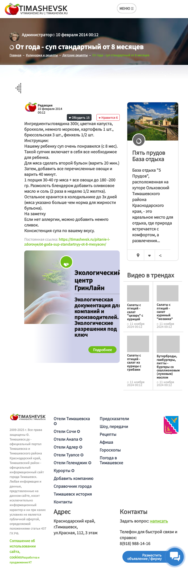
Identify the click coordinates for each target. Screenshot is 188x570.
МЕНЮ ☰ (126, 8)
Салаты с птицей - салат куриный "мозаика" (165, 311)
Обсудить (79, 117)
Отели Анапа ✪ (68, 439)
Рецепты (108, 434)
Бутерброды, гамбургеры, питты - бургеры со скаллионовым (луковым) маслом (168, 366)
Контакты (63, 501)
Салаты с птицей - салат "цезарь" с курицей (135, 312)
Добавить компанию (73, 478)
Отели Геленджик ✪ (72, 462)
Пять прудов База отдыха (148, 155)
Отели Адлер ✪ (68, 446)
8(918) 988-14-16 (135, 543)
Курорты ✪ (64, 470)
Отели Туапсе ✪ (68, 454)
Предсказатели (114, 418)
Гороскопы (110, 449)
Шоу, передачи (114, 426)
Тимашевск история (73, 493)
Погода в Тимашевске (111, 460)
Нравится (108, 117)
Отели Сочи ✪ (67, 431)
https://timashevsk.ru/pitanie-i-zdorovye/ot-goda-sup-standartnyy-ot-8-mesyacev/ (67, 242)
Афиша (106, 441)
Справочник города (73, 486)
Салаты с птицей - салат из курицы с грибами (134, 362)
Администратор (37, 34)
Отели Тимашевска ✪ (72, 421)
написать (159, 521)
